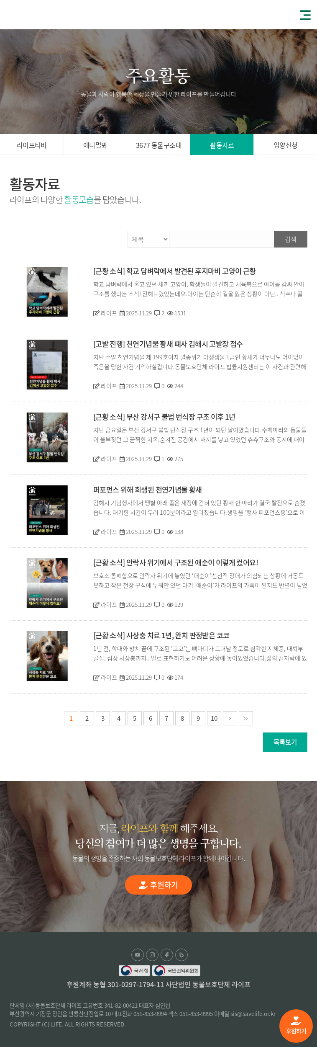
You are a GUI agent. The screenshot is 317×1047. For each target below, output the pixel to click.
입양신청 (286, 145)
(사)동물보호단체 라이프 (37, 14)
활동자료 (222, 145)
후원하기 (296, 1025)
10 (214, 718)
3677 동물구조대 (159, 145)
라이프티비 (32, 145)
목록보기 (285, 742)
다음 (230, 718)
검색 (291, 239)
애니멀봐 (95, 145)
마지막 (246, 718)
